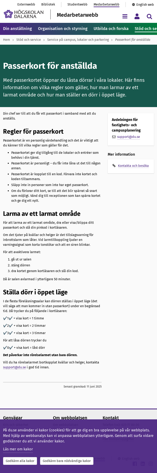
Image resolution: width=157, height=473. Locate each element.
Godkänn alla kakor (20, 461)
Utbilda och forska (111, 28)
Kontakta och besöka (133, 166)
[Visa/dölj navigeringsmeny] (124, 16)
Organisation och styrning (62, 28)
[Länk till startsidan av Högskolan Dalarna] (23, 14)
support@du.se (14, 367)
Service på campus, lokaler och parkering (78, 40)
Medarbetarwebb (106, 4)
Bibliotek (48, 4)
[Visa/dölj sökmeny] (149, 16)
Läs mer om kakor (18, 449)
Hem (6, 40)
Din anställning (17, 28)
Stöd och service (28, 40)
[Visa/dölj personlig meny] (137, 16)
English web (145, 5)
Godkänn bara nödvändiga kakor (67, 461)
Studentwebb (77, 4)
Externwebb (26, 4)
